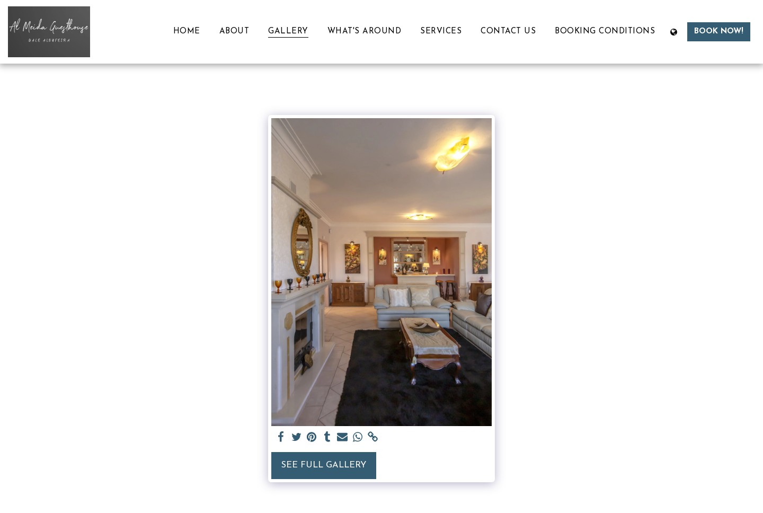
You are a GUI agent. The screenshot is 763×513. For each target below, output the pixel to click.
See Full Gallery (323, 465)
